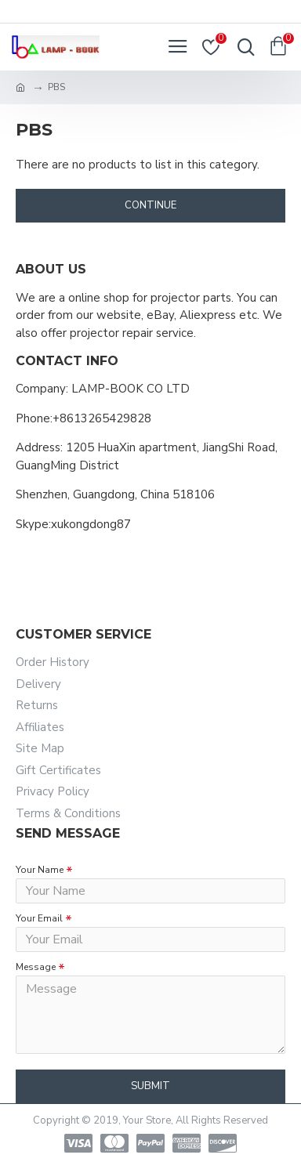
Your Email (39, 918)
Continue (150, 205)
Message (36, 967)
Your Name (39, 869)
